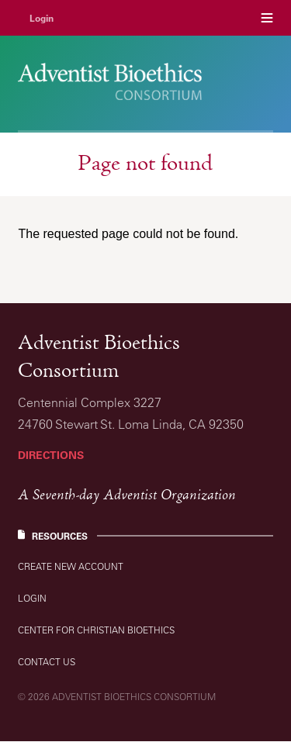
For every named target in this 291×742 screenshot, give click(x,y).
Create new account (70, 566)
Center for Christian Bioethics (96, 630)
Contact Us (46, 662)
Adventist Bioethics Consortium (99, 358)
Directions (51, 455)
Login (41, 18)
